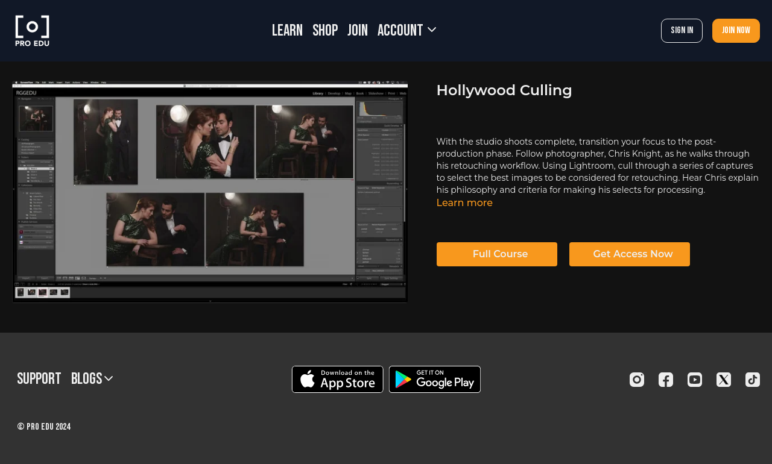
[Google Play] (434, 379)
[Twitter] (724, 379)
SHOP (325, 31)
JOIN (357, 31)
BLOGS (92, 379)
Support (39, 379)
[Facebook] (666, 379)
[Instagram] (637, 379)
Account (407, 31)
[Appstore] (337, 379)
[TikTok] (752, 379)
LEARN (287, 31)
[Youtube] (695, 379)
